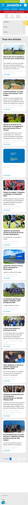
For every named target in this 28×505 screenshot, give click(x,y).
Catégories (6, 21)
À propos (14, 9)
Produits (6, 9)
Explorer (3, 499)
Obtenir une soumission (11, 1)
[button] (26, 17)
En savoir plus (20, 11)
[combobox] (25, 5)
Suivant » (22, 458)
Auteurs (5, 27)
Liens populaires (4, 495)
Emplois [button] (21, 9)
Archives (6, 32)
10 (18, 458)
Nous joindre (4, 503)
